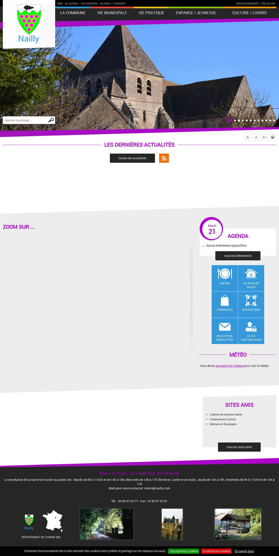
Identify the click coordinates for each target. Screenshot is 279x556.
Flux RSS (164, 158)
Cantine (224, 283)
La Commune (73, 12)
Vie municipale (112, 12)
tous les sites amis (239, 447)
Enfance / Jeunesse (196, 12)
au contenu (71, 3)
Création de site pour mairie (226, 414)
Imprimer (273, 137)
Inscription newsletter (224, 337)
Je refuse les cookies (216, 551)
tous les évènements (238, 256)
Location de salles (251, 285)
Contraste (119, 3)
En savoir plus (244, 551)
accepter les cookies (229, 366)
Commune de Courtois (223, 419)
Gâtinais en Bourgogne (223, 424)
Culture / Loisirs (249, 12)
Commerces (224, 309)
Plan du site (268, 3)
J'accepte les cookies (183, 551)
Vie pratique (151, 12)
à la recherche (89, 3)
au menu (105, 3)
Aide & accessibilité (247, 3)
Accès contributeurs (251, 337)
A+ (264, 137)
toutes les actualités (132, 158)
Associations (251, 309)
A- (247, 137)
